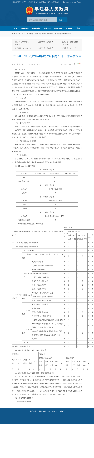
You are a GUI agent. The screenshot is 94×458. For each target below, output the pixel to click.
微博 (74, 2)
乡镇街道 (41, 34)
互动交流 (47, 28)
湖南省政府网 (22, 2)
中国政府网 (15, 2)
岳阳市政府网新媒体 (53, 2)
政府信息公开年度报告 (63, 34)
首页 (15, 28)
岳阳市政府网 (31, 2)
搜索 (61, 20)
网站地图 (33, 411)
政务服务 (36, 28)
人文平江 (69, 28)
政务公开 (24, 28)
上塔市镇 (50, 34)
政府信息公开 (32, 34)
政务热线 (61, 411)
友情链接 (51, 411)
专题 (78, 28)
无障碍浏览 (67, 2)
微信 (79, 2)
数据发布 (58, 28)
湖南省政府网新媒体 (41, 2)
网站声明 (42, 411)
